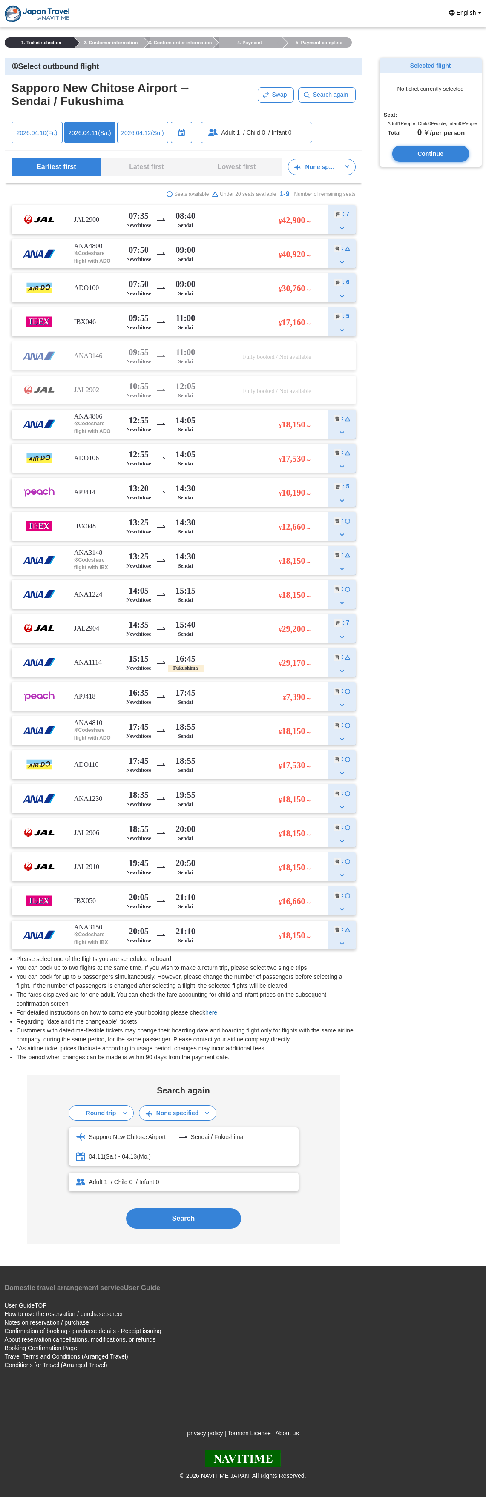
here (211, 1012)
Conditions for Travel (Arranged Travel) (56, 1365)
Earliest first (56, 166)
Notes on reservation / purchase (47, 1322)
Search (183, 1218)
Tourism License (249, 1433)
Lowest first (237, 166)
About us (287, 1433)
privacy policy (205, 1433)
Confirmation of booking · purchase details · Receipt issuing (83, 1331)
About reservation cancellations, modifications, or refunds (80, 1339)
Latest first (146, 166)
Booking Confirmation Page (41, 1348)
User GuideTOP (26, 1305)
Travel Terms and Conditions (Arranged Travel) (66, 1356)
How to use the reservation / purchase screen (65, 1314)
